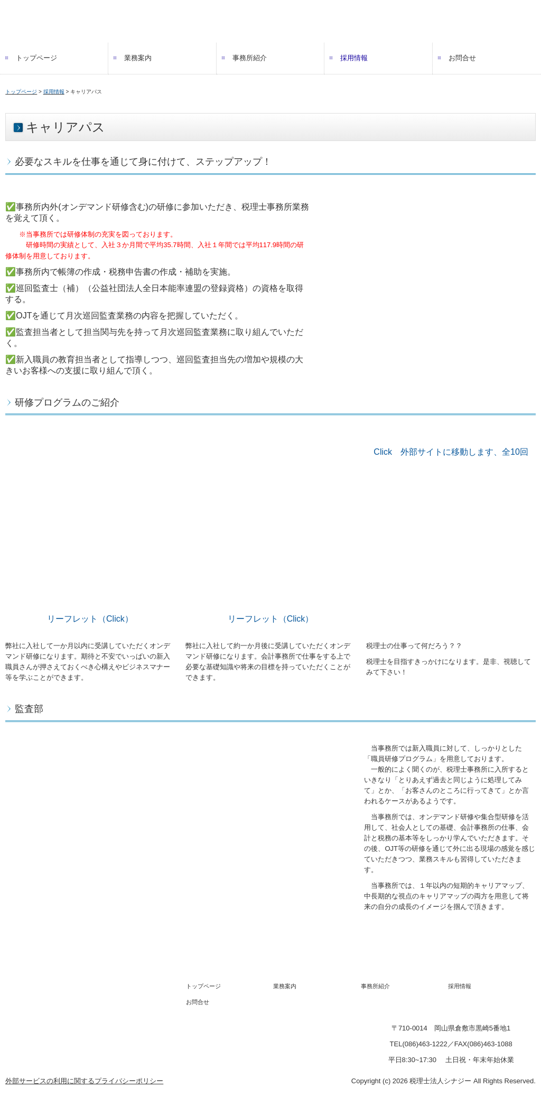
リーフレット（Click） (90, 618)
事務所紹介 (249, 58)
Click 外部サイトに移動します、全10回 (451, 451)
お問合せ (462, 58)
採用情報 (354, 58)
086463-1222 (424, 1044)
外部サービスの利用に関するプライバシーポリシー (84, 1081)
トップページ (36, 58)
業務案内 (138, 58)
